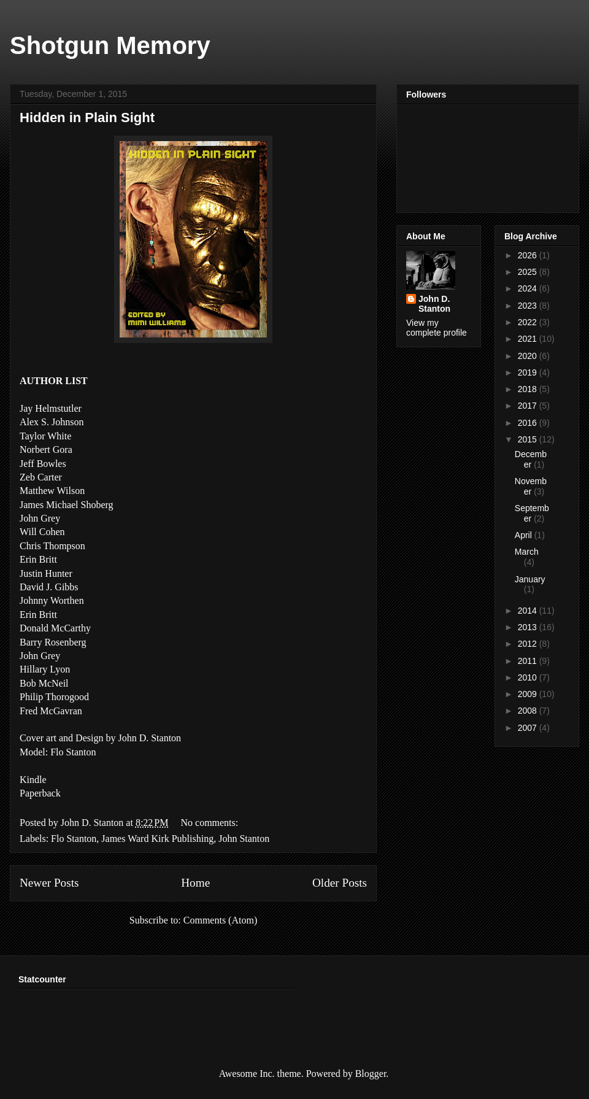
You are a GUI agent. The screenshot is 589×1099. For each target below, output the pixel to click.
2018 (528, 389)
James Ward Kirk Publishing (157, 838)
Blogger (371, 1073)
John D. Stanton (434, 304)
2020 (528, 356)
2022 (528, 322)
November (531, 486)
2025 (528, 272)
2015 (528, 439)
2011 (528, 661)
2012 (528, 644)
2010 (528, 677)
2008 (528, 710)
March (527, 552)
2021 (528, 339)
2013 (528, 627)
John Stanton (243, 838)
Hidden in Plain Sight (87, 117)
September (532, 513)
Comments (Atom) (220, 920)
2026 (528, 255)
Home (195, 882)
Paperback (40, 793)
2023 (528, 305)
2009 (528, 694)
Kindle (33, 779)
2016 (528, 423)
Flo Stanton (73, 838)
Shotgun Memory (110, 45)
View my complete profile (436, 327)
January (530, 579)
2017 (528, 406)
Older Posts (339, 882)
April (524, 535)
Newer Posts (49, 882)
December (531, 459)
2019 (528, 372)
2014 (528, 610)
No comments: (209, 822)
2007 (528, 728)
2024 (528, 288)
